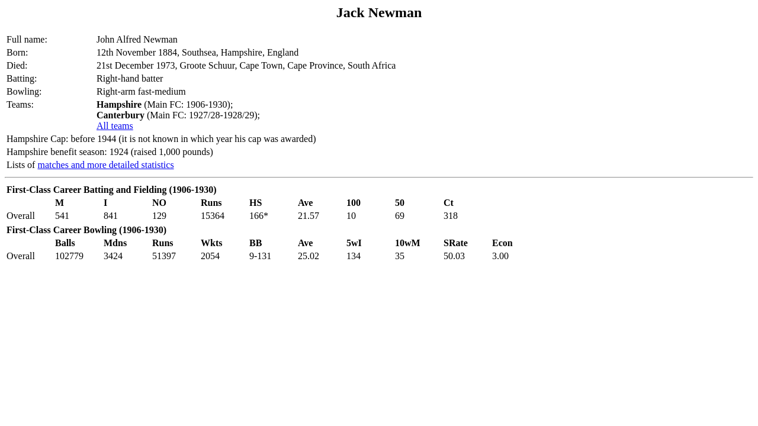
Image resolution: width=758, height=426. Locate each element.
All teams (115, 126)
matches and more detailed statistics (105, 165)
